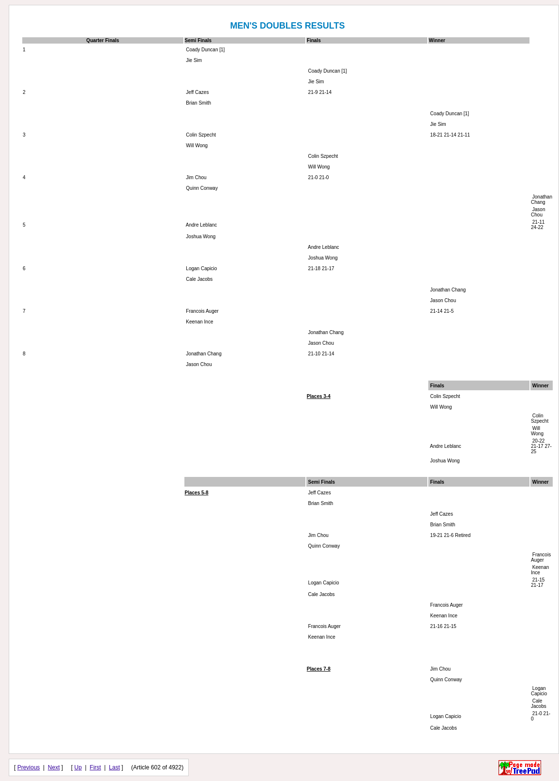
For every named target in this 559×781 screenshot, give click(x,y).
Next (54, 767)
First (95, 767)
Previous (28, 767)
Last (114, 767)
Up (78, 767)
